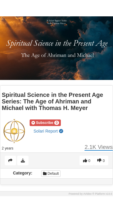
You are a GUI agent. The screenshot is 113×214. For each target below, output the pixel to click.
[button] (45, 122)
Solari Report (48, 131)
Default (51, 173)
